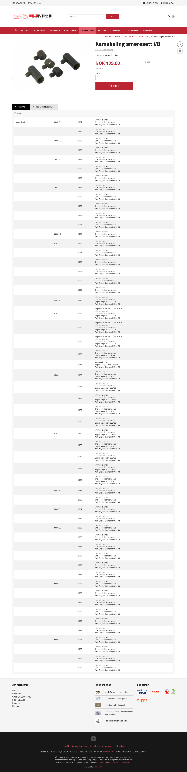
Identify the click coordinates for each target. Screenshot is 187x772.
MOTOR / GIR (87, 30)
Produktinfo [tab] (19, 106)
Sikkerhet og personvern (101, 746)
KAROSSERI (70, 30)
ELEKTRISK (40, 30)
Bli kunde (16, 694)
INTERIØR (55, 30)
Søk (112, 17)
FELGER (102, 30)
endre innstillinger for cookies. (119, 762)
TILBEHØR (133, 30)
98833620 (108, 752)
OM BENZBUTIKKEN (22, 697)
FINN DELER (18, 700)
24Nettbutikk (98, 767)
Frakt (66, 746)
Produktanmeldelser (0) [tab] (42, 106)
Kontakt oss (17, 706)
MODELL (25, 30)
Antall (97, 74)
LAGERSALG (117, 30)
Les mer (101, 762)
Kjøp (114, 85)
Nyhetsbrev (120, 746)
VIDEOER (147, 30)
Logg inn (16, 703)
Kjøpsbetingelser (79, 746)
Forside (107, 37)
